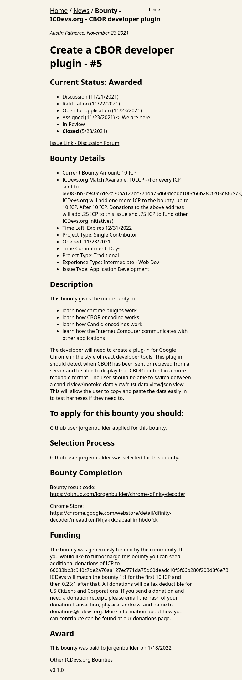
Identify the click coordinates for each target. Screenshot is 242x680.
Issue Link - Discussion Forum (84, 143)
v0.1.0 (57, 670)
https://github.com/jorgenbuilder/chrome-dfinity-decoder (117, 494)
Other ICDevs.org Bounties (81, 659)
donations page (151, 618)
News (81, 10)
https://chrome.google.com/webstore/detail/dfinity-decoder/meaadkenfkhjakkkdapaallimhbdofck (110, 516)
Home (59, 10)
